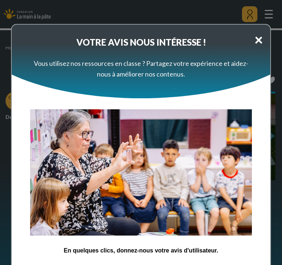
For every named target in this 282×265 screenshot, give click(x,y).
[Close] (258, 39)
